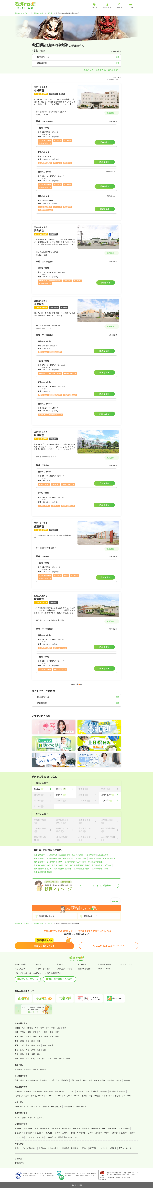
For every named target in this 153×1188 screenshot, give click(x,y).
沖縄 (68, 1059)
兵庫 (33, 1045)
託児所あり (93, 1148)
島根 (39, 1050)
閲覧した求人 (20, 969)
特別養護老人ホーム (117, 1091)
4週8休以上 (32, 1148)
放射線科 (124, 1133)
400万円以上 (32, 1107)
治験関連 (127, 1080)
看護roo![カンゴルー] (22, 13)
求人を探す (81, 964)
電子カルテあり (125, 1148)
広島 (22, 1050)
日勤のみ (31, 1118)
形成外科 (49, 1133)
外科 (104, 1128)
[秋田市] (43, 789)
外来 (22, 1080)
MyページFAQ (104, 969)
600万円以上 (56, 1107)
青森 (36, 1028)
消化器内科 (55, 1128)
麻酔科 (132, 1133)
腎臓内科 (85, 1128)
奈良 (44, 1045)
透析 (57, 1080)
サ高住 (84, 1096)
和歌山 (50, 1045)
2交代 (17, 1118)
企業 (129, 1096)
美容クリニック (83, 1091)
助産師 (43, 1069)
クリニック (70, 1091)
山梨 (51, 1032)
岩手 (42, 1028)
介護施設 (104, 1091)
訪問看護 (65, 1080)
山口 (44, 1050)
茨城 (46, 1037)
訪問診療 (110, 1080)
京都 (27, 1045)
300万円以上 (20, 1107)
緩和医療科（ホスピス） (68, 1137)
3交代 (23, 1118)
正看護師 (18, 1069)
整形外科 (40, 1133)
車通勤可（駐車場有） (71, 1148)
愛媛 (33, 1054)
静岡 (33, 1041)
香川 (27, 1054)
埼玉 (35, 1037)
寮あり (84, 1148)
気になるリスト (125, 964)
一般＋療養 (37, 1091)
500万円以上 (44, 1107)
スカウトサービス (43, 969)
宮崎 (55, 1059)
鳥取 (33, 1050)
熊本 (44, 1059)
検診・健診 (87, 1080)
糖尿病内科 (95, 1128)
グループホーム (73, 1096)
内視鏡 (118, 1080)
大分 (49, 1059)
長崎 (38, 1059)
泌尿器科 (98, 1133)
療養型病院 (48, 1091)
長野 (57, 1032)
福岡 (27, 1059)
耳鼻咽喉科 (81, 1133)
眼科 (73, 1133)
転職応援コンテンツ (65, 969)
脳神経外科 (30, 1133)
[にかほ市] (110, 800)
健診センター (107, 1096)
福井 (46, 1032)
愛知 (22, 1041)
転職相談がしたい (47, 916)
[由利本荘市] (110, 795)
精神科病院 (59, 1091)
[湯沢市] (65, 795)
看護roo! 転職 (38, 13)
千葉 (40, 1037)
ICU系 (51, 1080)
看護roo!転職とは (22, 964)
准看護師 (27, 1069)
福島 (64, 1028)
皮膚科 (90, 1133)
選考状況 (60, 964)
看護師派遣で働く (84, 969)
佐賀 (33, 1059)
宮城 (47, 1028)
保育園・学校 (99, 1080)
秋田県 (50, 13)
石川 (40, 1032)
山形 (59, 1028)
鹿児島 (61, 1059)
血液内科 (76, 1128)
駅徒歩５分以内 (54, 1148)
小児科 (57, 1133)
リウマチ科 (19, 1137)
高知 (39, 1054)
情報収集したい (91, 916)
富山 (35, 1032)
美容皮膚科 (28, 1128)
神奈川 (28, 1037)
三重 (39, 1041)
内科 (36, 1128)
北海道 (30, 1028)
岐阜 (27, 1041)
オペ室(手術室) (32, 1080)
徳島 (22, 1054)
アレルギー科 (50, 1137)
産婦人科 (65, 1133)
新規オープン (20, 1148)
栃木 (51, 1037)
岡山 (27, 1050)
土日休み (42, 1148)
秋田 (53, 1028)
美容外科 (18, 1128)
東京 (22, 1037)
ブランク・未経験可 (108, 1148)
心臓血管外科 (124, 1128)
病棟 (16, 1080)
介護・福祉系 (76, 1080)
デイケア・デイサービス (55, 1096)
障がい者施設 (94, 1096)
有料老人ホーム (37, 1096)
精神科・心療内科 (111, 1133)
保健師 (35, 1069)
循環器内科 (66, 1128)
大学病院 (27, 1091)
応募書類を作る (104, 964)
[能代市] (65, 789)
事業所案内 (19, 1163)
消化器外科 (19, 1133)
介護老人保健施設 (22, 1096)
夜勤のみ (40, 1118)
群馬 (57, 1037)
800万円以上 (81, 1107)
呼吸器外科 (112, 1128)
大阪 (22, 1045)
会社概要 (18, 1159)
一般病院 (18, 1091)
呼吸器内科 (44, 1128)
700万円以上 (69, 1107)
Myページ (39, 964)
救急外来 (43, 1080)
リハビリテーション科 (35, 1137)
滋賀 (39, 1045)
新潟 (29, 1032)
